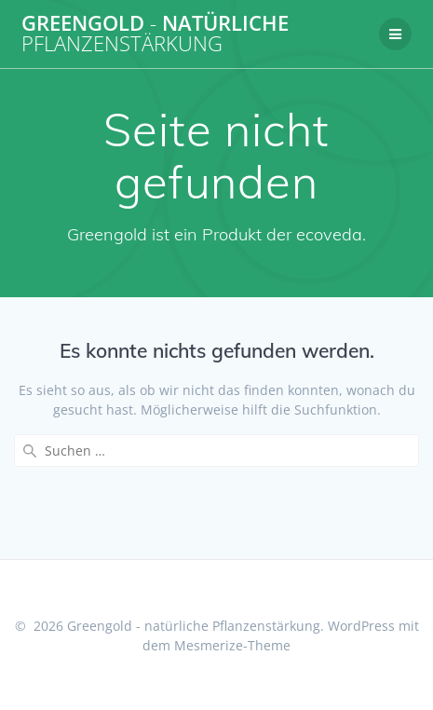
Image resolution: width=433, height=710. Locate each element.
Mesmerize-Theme (232, 645)
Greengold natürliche (155, 34)
